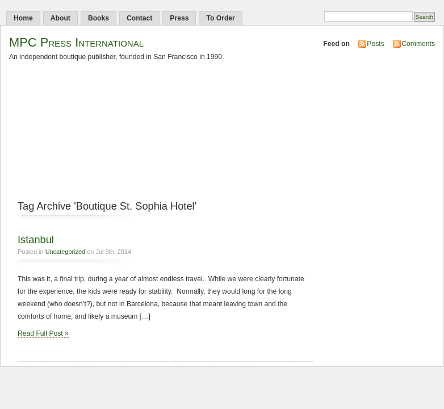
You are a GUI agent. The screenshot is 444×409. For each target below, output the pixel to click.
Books (98, 18)
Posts (375, 44)
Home (23, 18)
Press (179, 18)
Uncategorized (65, 251)
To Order (220, 18)
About (60, 18)
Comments (418, 44)
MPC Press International (76, 42)
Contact (139, 18)
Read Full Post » (43, 333)
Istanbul (36, 239)
